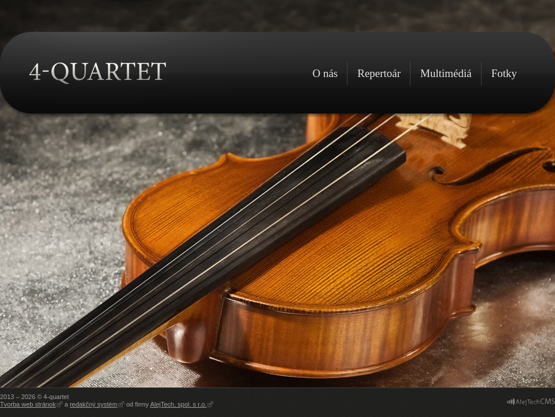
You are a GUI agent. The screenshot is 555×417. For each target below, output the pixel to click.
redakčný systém (93, 404)
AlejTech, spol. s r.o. (178, 404)
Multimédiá (446, 73)
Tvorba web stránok (28, 404)
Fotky (504, 73)
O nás (325, 73)
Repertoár (379, 73)
